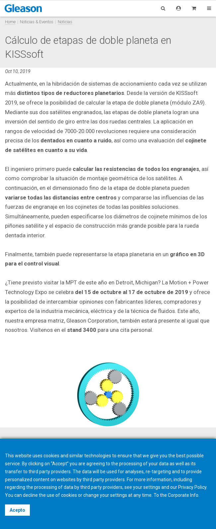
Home (10, 21)
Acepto (17, 510)
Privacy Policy (192, 487)
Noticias (65, 21)
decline (30, 495)
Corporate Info (183, 495)
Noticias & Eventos (36, 21)
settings (118, 495)
